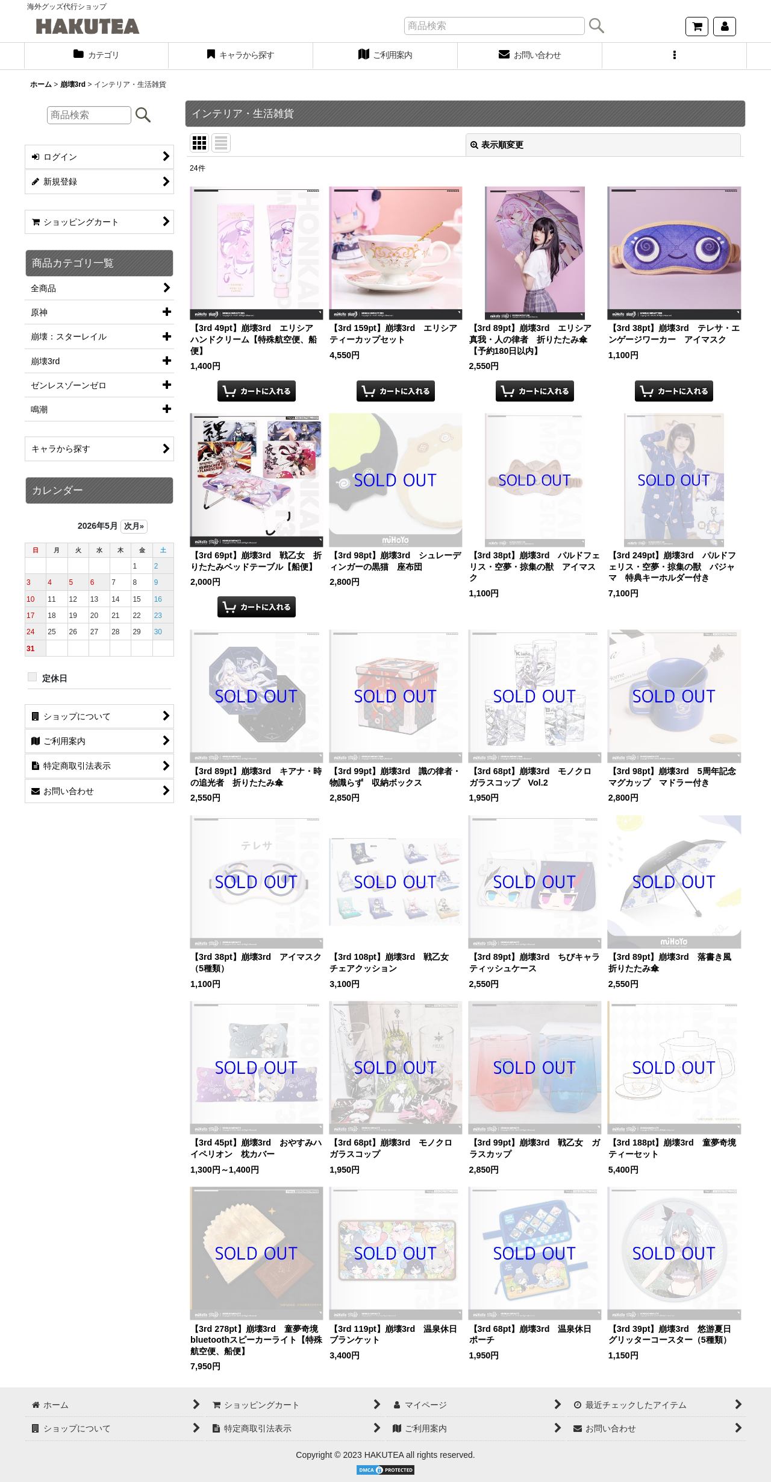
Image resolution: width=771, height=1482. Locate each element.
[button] (674, 56)
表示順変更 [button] (496, 145)
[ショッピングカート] (696, 26)
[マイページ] (724, 26)
